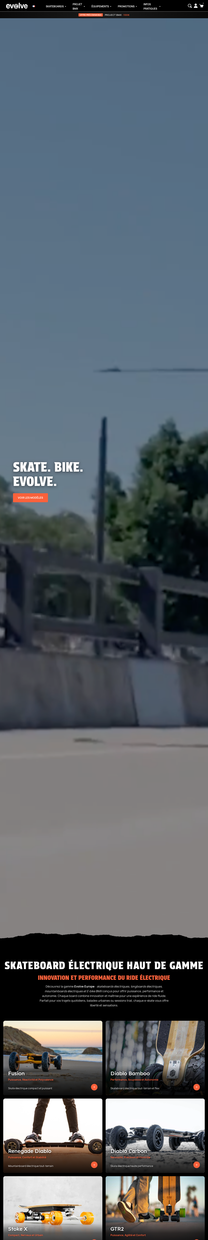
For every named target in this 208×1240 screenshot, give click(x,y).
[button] (190, 6)
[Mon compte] (195, 5)
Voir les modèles (30, 497)
